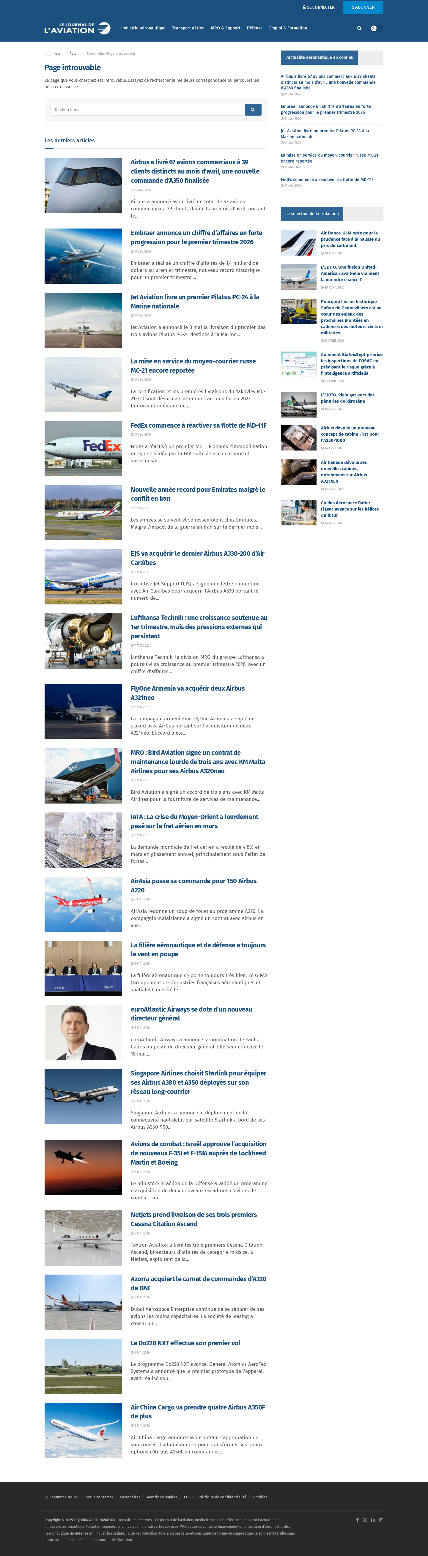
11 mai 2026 (141, 190)
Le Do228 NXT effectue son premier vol (185, 1343)
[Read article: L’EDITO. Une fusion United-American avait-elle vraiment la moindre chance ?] (299, 277)
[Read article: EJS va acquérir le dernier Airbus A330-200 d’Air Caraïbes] (83, 576)
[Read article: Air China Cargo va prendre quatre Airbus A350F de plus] (83, 1430)
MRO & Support (225, 28)
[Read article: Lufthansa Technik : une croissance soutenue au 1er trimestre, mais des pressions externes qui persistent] (83, 641)
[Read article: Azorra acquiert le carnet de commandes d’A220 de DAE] (83, 1302)
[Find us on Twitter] (365, 1520)
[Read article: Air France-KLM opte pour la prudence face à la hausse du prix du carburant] (299, 243)
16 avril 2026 (332, 409)
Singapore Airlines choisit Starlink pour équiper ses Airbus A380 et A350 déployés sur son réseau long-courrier (198, 1082)
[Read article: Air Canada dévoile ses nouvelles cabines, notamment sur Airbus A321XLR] (299, 472)
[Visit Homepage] (79, 28)
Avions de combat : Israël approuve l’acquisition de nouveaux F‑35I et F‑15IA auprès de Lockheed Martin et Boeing (199, 1153)
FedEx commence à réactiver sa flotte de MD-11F (199, 425)
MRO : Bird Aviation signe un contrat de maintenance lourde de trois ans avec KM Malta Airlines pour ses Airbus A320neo (198, 762)
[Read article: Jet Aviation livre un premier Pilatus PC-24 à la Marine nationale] (83, 320)
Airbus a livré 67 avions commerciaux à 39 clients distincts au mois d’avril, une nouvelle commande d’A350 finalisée (195, 171)
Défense (255, 28)
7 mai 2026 (140, 508)
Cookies (260, 1497)
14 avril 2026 (332, 448)
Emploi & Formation (288, 28)
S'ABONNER (363, 7)
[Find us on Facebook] (357, 1520)
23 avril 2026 (332, 341)
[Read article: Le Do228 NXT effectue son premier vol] (83, 1366)
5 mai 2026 (140, 1297)
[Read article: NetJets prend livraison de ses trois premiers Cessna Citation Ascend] (83, 1238)
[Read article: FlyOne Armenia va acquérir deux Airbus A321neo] (83, 711)
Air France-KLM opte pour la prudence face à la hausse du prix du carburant (350, 239)
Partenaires (130, 1497)
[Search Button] (359, 28)
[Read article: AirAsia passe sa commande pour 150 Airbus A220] (83, 904)
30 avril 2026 (332, 253)
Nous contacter (99, 1497)
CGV (187, 1497)
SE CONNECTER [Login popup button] (319, 7)
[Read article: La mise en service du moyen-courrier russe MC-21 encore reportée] (83, 384)
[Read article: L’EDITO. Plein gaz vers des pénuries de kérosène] (299, 405)
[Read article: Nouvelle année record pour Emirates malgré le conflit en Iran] (83, 513)
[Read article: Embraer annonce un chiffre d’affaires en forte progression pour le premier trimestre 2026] (83, 256)
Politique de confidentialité (221, 1497)
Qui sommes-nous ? (62, 1497)
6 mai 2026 (140, 899)
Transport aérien (188, 28)
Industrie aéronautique (143, 28)
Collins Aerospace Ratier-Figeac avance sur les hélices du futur (350, 509)
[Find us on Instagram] (381, 1520)
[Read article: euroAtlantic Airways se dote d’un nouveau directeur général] (83, 1032)
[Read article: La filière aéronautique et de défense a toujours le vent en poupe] (83, 968)
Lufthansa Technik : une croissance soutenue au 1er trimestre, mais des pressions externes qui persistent (199, 627)
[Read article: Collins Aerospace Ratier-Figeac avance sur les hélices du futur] (299, 512)
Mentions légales (162, 1497)
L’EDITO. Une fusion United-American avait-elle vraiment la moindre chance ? (350, 273)
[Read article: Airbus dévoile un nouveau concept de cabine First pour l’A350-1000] (299, 438)
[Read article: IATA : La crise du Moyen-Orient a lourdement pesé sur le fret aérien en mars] (83, 840)
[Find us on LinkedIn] (373, 1520)
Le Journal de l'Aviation (64, 54)
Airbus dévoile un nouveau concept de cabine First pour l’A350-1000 (350, 434)
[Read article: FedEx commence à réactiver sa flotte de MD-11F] (83, 448)
